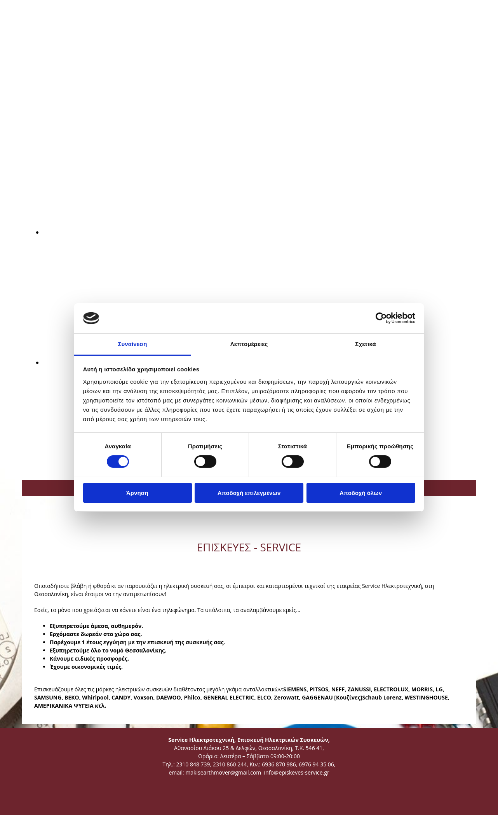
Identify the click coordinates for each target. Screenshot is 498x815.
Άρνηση (137, 493)
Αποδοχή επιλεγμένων (249, 493)
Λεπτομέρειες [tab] (249, 344)
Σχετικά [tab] (365, 344)
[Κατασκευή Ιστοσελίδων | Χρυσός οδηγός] (34, 803)
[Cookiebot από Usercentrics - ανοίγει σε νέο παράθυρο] (381, 318)
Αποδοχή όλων (361, 493)
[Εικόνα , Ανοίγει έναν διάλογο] (225, 232)
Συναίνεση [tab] (132, 344)
